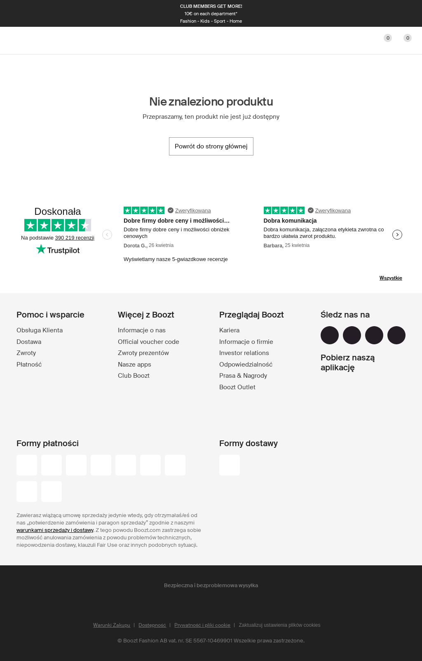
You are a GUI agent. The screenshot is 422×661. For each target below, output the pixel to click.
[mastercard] (76, 466)
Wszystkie (391, 278)
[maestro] (101, 466)
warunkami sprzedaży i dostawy (54, 530)
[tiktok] (396, 335)
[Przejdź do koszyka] (402, 40)
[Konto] (363, 40)
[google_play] (350, 389)
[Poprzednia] (20, 14)
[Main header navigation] (20, 40)
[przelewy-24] (26, 466)
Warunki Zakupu (111, 625)
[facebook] (330, 335)
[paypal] (26, 492)
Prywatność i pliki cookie (202, 625)
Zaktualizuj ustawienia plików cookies (279, 625)
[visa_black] (51, 466)
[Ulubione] (382, 40)
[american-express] (175, 466)
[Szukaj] (343, 40)
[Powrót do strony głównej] (211, 146)
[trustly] (51, 492)
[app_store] (350, 411)
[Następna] (402, 14)
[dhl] (229, 466)
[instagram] (352, 335)
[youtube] (374, 335)
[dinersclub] (150, 466)
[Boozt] (211, 40)
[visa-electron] (125, 466)
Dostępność (152, 625)
